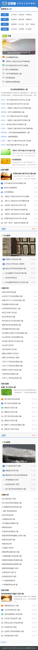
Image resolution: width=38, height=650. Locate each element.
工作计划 (14, 29)
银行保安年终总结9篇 (12, 399)
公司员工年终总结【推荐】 (15, 264)
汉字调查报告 (9, 192)
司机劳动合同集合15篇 (10, 531)
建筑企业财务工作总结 (10, 353)
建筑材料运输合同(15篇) (10, 552)
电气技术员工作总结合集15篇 (12, 321)
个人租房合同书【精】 (13, 466)
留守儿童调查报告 (11, 69)
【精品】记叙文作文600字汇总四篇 (16, 196)
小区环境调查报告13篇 (13, 74)
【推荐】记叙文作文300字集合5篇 (19, 108)
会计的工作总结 (7, 345)
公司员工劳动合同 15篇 (12, 618)
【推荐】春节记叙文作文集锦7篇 (16, 209)
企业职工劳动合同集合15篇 (14, 631)
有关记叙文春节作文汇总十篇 (17, 145)
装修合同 (29, 19)
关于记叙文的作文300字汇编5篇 (16, 65)
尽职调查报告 (10, 78)
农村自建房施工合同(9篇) (13, 614)
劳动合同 (14, 19)
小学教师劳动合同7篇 (10, 584)
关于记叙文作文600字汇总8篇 (17, 116)
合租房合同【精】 (10, 627)
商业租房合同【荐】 (12, 484)
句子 (4, 24)
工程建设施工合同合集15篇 (12, 556)
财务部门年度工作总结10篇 (12, 370)
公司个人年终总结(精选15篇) (12, 362)
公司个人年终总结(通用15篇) (12, 366)
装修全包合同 (7, 544)
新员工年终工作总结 (9, 312)
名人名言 (21, 24)
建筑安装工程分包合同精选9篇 (16, 475)
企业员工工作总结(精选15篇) (12, 296)
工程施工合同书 (7, 548)
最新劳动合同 (7, 527)
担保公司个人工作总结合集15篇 (13, 300)
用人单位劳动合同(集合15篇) (15, 489)
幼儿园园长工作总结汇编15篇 (16, 273)
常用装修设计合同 (11, 480)
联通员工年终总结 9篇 (13, 259)
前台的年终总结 (11, 278)
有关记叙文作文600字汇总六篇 (18, 104)
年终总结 (29, 14)
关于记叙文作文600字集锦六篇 (15, 183)
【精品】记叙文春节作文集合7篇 (18, 120)
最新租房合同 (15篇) (11, 605)
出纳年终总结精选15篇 (10, 374)
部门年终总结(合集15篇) (13, 416)
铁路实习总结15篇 (10, 408)
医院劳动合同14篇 (8, 540)
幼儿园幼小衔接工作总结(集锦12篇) (15, 333)
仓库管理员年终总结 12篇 (11, 308)
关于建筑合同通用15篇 (10, 523)
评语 (27, 24)
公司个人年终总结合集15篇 (12, 378)
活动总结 (21, 14)
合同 (4, 19)
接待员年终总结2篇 (9, 292)
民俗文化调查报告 (10, 188)
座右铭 (32, 24)
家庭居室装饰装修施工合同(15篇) (14, 535)
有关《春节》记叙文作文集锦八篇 (16, 223)
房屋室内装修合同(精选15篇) (12, 560)
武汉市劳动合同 (7, 515)
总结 (4, 14)
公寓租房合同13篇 (8, 519)
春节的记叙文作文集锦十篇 (16, 124)
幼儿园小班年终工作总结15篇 (12, 341)
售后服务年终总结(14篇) (10, 329)
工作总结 (14, 14)
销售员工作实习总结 (11, 429)
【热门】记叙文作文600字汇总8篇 (19, 141)
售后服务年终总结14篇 (10, 304)
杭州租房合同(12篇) (9, 576)
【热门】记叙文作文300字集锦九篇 (16, 201)
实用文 (5, 29)
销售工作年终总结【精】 (11, 357)
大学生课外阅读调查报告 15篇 (19, 132)
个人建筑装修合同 (8, 580)
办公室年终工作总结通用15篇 (12, 337)
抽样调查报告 (13, 137)
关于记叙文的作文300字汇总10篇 (18, 100)
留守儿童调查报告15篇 (16, 112)
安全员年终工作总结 (9, 349)
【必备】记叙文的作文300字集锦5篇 (20, 128)
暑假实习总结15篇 (10, 420)
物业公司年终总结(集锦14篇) (15, 268)
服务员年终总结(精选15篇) (11, 325)
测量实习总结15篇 (10, 412)
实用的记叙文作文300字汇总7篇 (15, 218)
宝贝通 (13, 648)
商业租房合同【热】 (11, 636)
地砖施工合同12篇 (11, 470)
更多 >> (34, 229)
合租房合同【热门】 (9, 572)
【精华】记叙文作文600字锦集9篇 (17, 61)
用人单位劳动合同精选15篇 (12, 503)
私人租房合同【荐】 (9, 499)
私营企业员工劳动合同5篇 (13, 623)
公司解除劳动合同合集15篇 (12, 507)
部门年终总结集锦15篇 (12, 403)
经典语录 (14, 24)
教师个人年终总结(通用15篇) (14, 425)
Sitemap (34, 648)
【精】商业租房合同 (9, 511)
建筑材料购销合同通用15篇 (12, 564)
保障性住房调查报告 (12, 82)
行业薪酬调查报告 (11, 57)
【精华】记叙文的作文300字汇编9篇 (17, 214)
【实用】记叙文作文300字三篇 (15, 205)
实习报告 (29, 29)
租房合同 (21, 19)
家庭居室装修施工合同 (10, 568)
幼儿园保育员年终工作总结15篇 (16, 282)
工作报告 (21, 29)
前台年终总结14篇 (8, 317)
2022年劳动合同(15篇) (12, 610)
